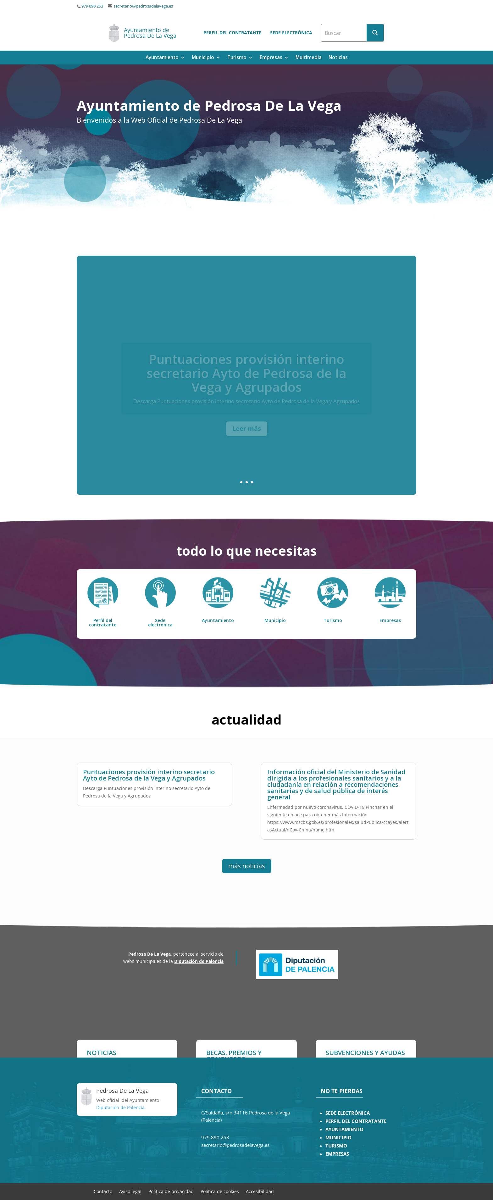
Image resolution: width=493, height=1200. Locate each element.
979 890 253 (92, 6)
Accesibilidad (260, 1191)
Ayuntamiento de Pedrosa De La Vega (150, 32)
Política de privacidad (171, 1191)
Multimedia (309, 58)
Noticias (338, 58)
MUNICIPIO (338, 1137)
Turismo (236, 58)
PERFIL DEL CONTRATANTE (355, 1121)
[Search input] (344, 33)
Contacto (103, 1191)
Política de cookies (220, 1191)
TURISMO (336, 1145)
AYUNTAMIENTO (344, 1129)
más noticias (246, 866)
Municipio (203, 58)
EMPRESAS (337, 1154)
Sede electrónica (291, 33)
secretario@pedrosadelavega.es (143, 6)
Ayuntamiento (162, 58)
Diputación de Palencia (199, 961)
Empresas (271, 58)
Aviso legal (130, 1191)
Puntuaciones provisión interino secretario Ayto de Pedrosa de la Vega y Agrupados (149, 772)
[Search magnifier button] (375, 32)
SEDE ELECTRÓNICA (347, 1113)
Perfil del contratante (232, 33)
